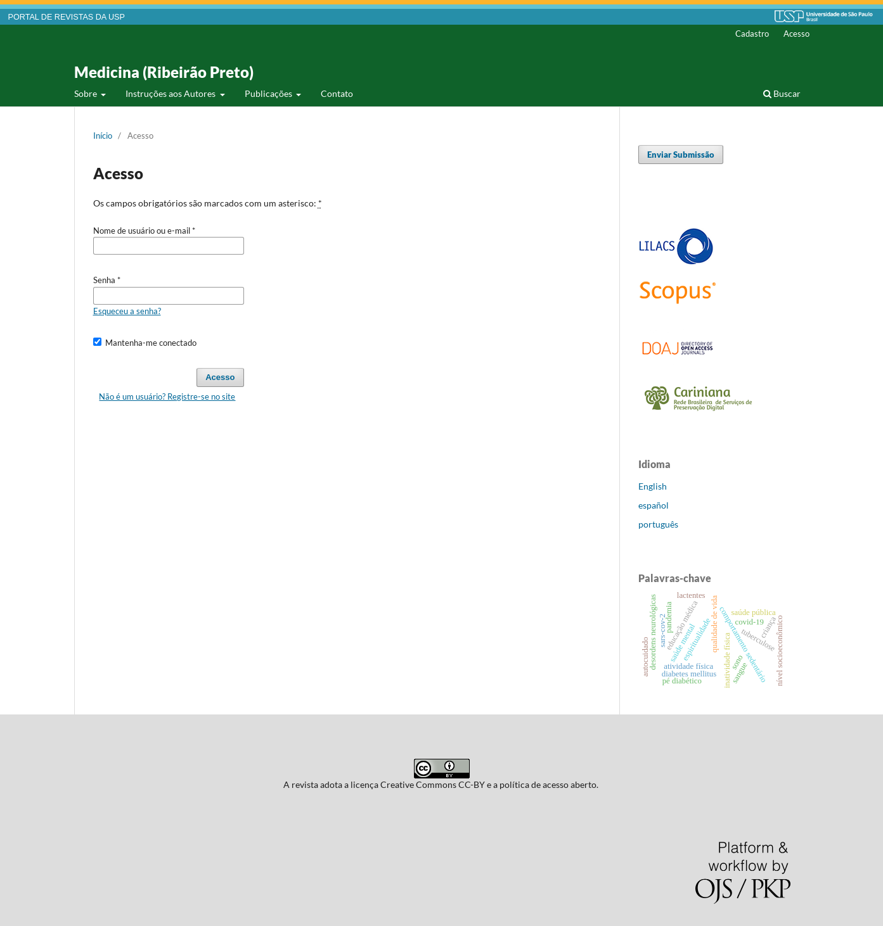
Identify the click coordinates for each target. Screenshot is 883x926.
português (658, 524)
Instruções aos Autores (171, 93)
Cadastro (752, 34)
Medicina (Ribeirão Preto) (164, 72)
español (653, 505)
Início (102, 135)
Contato (337, 93)
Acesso (796, 34)
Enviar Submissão (680, 154)
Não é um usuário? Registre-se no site (167, 396)
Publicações (269, 93)
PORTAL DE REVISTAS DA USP (66, 17)
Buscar (782, 93)
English (652, 486)
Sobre (86, 93)
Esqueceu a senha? (127, 311)
